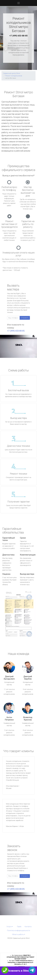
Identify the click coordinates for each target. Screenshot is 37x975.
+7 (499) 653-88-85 (18, 36)
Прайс (19, 927)
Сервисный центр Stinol (11, 73)
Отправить (25, 318)
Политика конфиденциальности (18, 930)
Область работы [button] (18, 934)
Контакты (28, 927)
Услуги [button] (9, 927)
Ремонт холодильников (13, 76)
